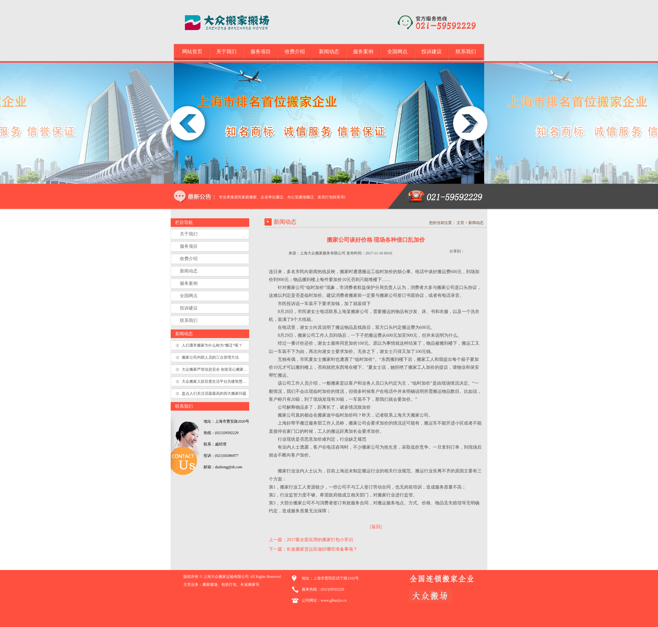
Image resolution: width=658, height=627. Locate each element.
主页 (460, 223)
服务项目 (260, 51)
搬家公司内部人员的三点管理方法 (210, 357)
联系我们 (466, 51)
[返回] (376, 526)
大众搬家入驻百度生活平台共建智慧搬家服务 (215, 381)
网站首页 (192, 51)
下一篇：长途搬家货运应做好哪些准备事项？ (313, 549)
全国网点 (397, 51)
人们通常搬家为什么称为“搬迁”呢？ (212, 345)
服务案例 (363, 51)
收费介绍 (295, 51)
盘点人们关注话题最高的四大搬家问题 (214, 393)
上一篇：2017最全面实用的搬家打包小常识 (311, 539)
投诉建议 (431, 51)
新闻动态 (329, 51)
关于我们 (226, 51)
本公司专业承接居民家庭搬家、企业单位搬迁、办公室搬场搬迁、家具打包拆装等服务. (285, 197)
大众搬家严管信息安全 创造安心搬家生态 (215, 369)
